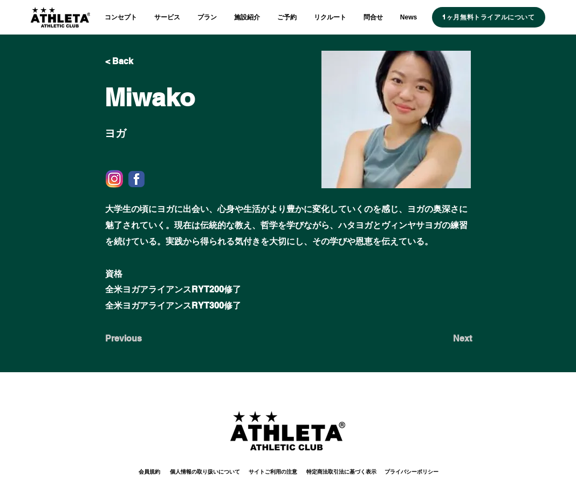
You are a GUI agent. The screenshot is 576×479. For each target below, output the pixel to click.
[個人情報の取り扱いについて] (205, 471)
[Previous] (140, 339)
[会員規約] (149, 471)
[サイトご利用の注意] (273, 471)
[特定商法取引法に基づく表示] (341, 471)
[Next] (445, 339)
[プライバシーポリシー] (411, 471)
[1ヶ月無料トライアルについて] (488, 17)
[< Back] (140, 61)
